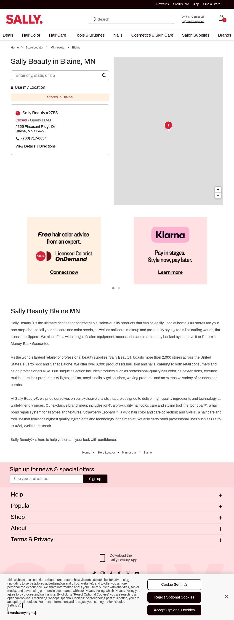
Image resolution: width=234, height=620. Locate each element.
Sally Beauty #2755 (40, 113)
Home (15, 47)
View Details (25, 146)
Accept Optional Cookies (174, 610)
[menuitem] (8, 35)
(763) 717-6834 (34, 138)
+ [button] (218, 189)
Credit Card (181, 4)
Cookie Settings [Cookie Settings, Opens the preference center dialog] (174, 584)
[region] (117, 597)
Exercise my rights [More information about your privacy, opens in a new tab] (21, 613)
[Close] (227, 596)
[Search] (134, 19)
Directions (47, 146)
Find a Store (211, 4)
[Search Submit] (95, 19)
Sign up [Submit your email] (95, 479)
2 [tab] (119, 288)
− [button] (218, 195)
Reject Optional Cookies (174, 597)
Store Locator (35, 47)
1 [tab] (113, 288)
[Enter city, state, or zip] (60, 75)
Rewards (162, 4)
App (196, 4)
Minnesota (57, 47)
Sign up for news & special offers (52, 469)
